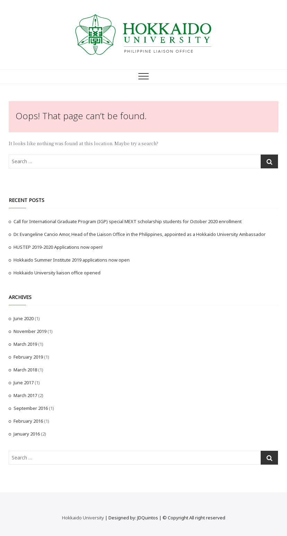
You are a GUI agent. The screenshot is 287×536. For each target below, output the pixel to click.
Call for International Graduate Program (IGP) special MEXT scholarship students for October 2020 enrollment (128, 221)
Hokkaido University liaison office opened (57, 273)
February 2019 (28, 357)
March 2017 (25, 395)
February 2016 (28, 421)
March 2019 (25, 344)
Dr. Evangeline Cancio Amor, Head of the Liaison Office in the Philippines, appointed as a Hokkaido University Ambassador (140, 234)
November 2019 (30, 331)
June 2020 (24, 318)
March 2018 (25, 370)
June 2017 (24, 382)
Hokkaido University (83, 518)
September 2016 (31, 408)
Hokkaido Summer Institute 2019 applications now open (72, 260)
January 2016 (27, 434)
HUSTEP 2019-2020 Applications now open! (58, 247)
